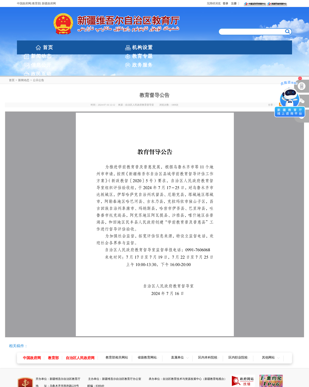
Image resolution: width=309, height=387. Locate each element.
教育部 (36, 3)
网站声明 (136, 383)
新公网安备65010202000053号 (60, 371)
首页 (48, 47)
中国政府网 (24, 3)
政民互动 (275, 47)
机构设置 (80, 47)
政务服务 (236, 47)
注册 (234, 3)
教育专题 (158, 47)
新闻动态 (119, 47)
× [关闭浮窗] (300, 78)
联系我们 (172, 383)
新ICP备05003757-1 (96, 371)
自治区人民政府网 (80, 337)
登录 (225, 3)
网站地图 (154, 383)
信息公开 (197, 47)
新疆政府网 (49, 3)
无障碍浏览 (214, 3)
